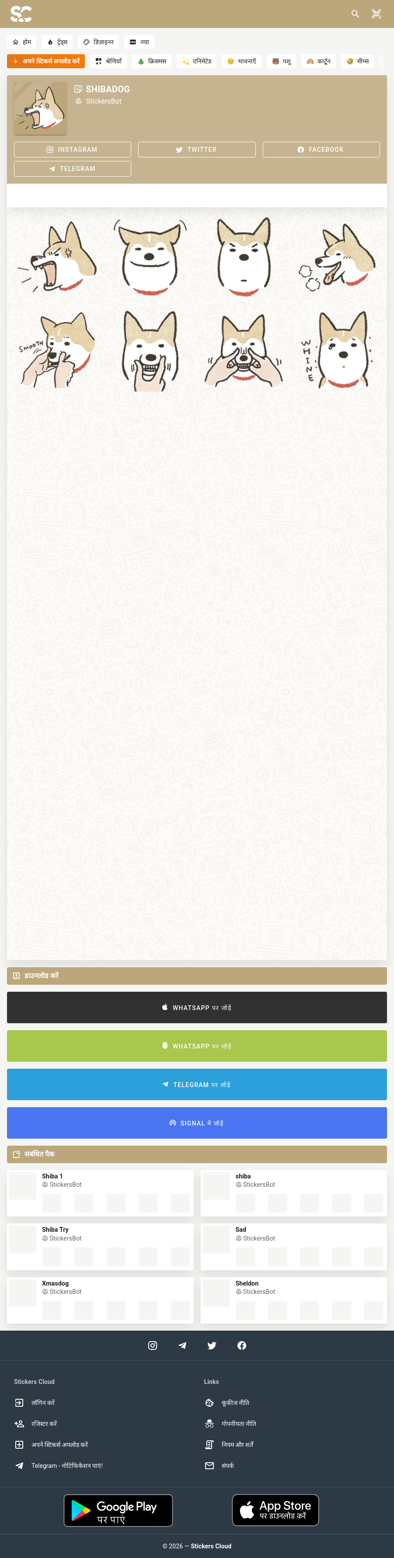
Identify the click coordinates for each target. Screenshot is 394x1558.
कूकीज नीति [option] (226, 1403)
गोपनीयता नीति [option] (230, 1424)
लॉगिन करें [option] (34, 1403)
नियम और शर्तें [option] (229, 1444)
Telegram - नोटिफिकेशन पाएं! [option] (58, 1465)
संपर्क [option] (219, 1465)
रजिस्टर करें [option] (35, 1424)
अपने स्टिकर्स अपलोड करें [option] (51, 1444)
